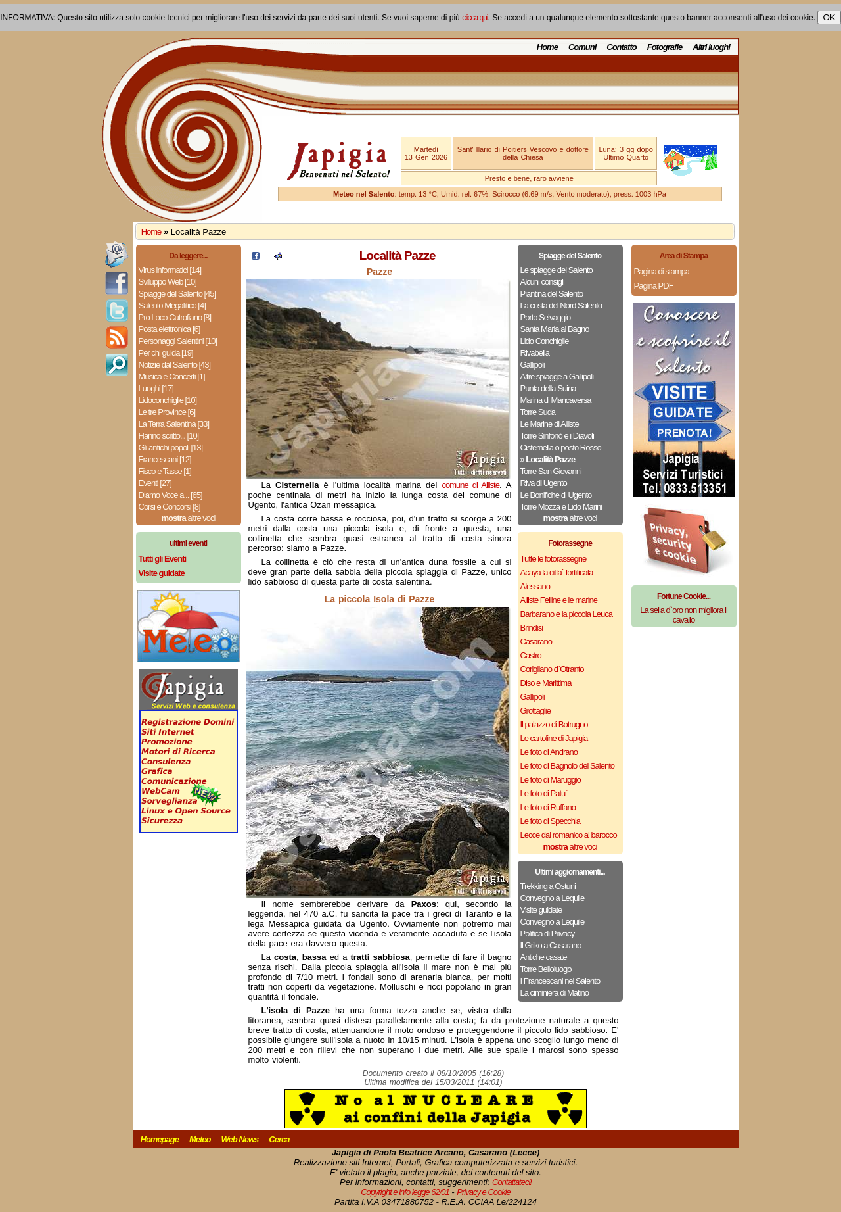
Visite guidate (541, 910)
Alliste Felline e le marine (559, 600)
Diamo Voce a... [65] (170, 495)
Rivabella (534, 353)
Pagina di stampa (661, 271)
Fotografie (665, 47)
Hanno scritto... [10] (169, 436)
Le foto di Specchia (550, 821)
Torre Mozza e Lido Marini (561, 507)
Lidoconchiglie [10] (168, 400)
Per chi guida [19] (166, 353)
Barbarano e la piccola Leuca (566, 614)
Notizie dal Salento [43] (175, 365)
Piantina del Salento (551, 294)
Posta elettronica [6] (169, 329)
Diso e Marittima (546, 683)
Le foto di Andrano (549, 752)
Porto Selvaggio (545, 317)
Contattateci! (512, 1182)
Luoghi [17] (156, 388)
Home (547, 47)
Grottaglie (535, 710)
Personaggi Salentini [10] (178, 341)
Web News (240, 1139)
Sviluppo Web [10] (167, 282)
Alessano (535, 586)
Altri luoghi (711, 47)
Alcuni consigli (542, 282)
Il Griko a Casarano (550, 945)
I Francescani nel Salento (560, 981)
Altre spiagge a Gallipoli (557, 376)
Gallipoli (532, 365)
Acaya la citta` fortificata (556, 572)
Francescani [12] (165, 459)
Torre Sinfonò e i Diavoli (557, 436)
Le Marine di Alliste (549, 424)
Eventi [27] (155, 483)
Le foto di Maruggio (550, 780)
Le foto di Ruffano (548, 807)
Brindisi (531, 628)
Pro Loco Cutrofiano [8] (175, 317)
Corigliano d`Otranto (552, 669)
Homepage (160, 1139)
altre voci (189, 518)
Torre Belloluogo (546, 969)
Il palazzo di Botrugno (554, 724)
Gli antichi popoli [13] (171, 447)
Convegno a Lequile (552, 898)
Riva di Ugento (543, 483)
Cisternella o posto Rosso (560, 447)
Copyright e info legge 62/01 (405, 1192)
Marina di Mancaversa (555, 400)
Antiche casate (543, 957)
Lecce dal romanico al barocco (568, 835)
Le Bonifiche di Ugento (556, 495)
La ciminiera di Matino (554, 993)
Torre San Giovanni (550, 471)
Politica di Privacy (547, 933)
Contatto (621, 47)
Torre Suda (538, 412)
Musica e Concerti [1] (172, 376)
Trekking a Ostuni (548, 886)
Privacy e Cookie (484, 1192)
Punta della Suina (548, 388)
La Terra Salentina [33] (174, 424)
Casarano (536, 641)
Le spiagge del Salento (556, 270)
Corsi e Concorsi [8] (169, 507)
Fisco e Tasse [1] (165, 471)
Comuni (582, 47)
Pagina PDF (653, 286)
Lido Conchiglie (544, 341)
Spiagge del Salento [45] (177, 294)
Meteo (200, 1139)
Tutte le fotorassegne (553, 559)
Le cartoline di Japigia (554, 738)
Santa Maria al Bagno (554, 329)
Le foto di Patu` (544, 793)
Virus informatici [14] (170, 270)
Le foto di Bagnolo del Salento (567, 766)
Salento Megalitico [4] (172, 305)
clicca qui (475, 17)
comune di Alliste (470, 485)
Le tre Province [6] (167, 412)
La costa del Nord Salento (561, 305)
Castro (530, 655)
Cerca (279, 1139)
